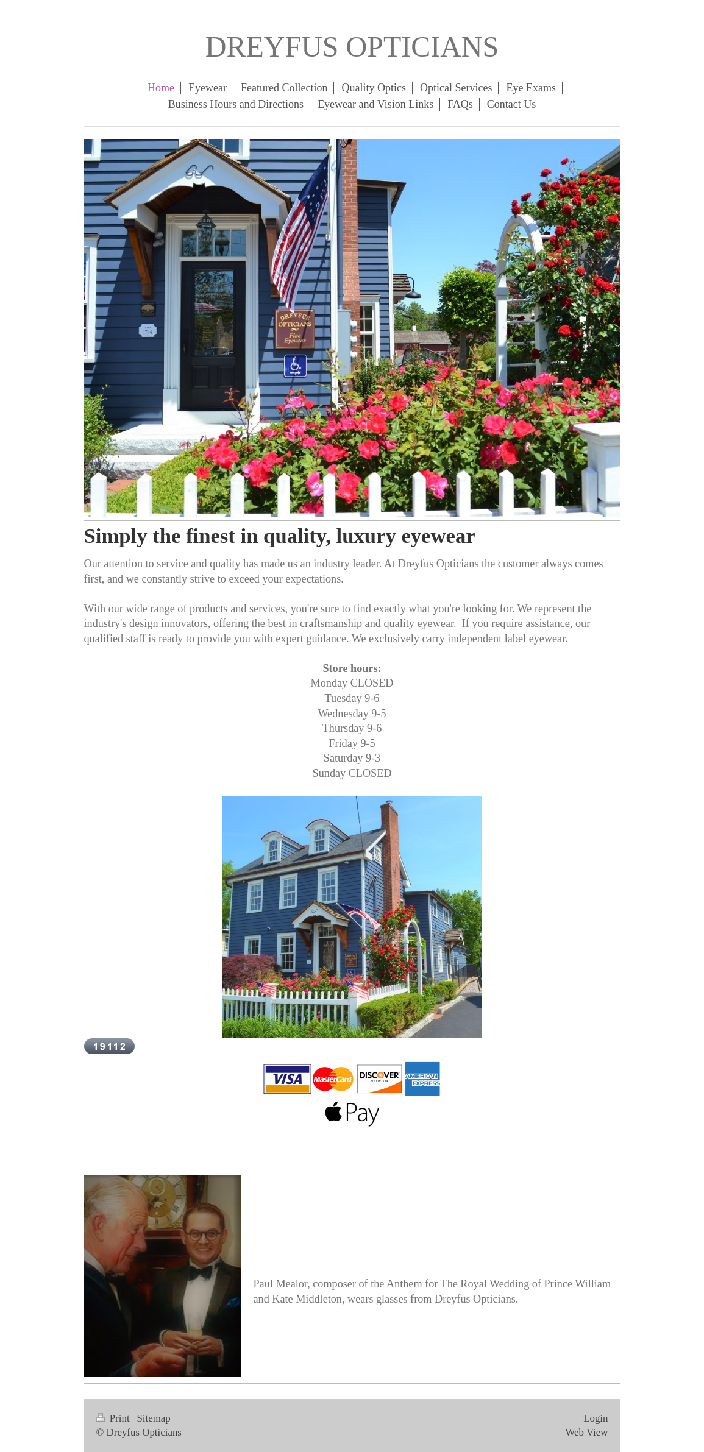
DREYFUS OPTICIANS (352, 46)
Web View (586, 1432)
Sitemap (153, 1418)
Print (114, 1418)
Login (595, 1418)
